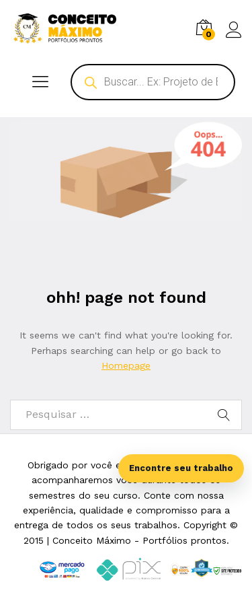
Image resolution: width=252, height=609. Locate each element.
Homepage (126, 365)
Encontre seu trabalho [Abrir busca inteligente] (181, 468)
